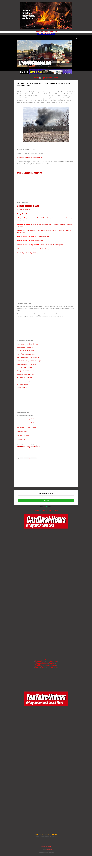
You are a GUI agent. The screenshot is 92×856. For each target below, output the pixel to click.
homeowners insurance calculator (26, 427)
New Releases (45, 31)
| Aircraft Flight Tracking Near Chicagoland (40, 244)
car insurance (21, 439)
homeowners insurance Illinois (25, 423)
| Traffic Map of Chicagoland (29, 253)
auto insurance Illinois (23, 435)
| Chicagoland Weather (33, 236)
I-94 (21, 458)
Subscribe (46, 500)
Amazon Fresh (53, 31)
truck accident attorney (23, 381)
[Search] (77, 39)
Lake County (27, 458)
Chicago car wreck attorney (24, 367)
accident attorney (22, 387)
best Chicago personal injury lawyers (27, 344)
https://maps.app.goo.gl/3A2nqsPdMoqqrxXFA (30, 157)
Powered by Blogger (46, 846)
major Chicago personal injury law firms (28, 357)
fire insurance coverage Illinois (25, 419)
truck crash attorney (22, 384)
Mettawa (34, 458)
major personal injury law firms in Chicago (29, 361)
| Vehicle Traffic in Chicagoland (34, 249)
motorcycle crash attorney (24, 377)
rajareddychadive (49, 849)
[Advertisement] (46, 188)
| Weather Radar (30, 240)
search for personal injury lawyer (26, 354)
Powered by (46, 506)
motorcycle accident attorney (25, 374)
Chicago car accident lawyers (25, 371)
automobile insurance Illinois (25, 431)
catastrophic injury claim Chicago (26, 364)
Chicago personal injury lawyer (25, 350)
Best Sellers (38, 31)
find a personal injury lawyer (25, 347)
